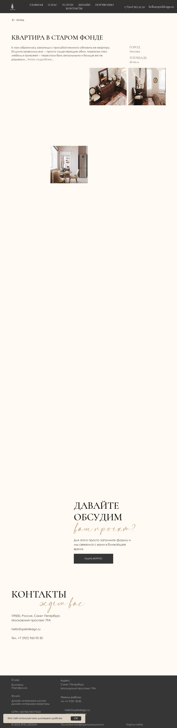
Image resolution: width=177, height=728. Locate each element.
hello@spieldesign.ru (161, 7)
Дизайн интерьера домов (28, 700)
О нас (15, 680)
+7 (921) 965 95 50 (134, 7)
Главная (36, 5)
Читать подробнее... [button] (40, 59)
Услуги (67, 5)
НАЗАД (20, 20)
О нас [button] (52, 5)
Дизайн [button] (84, 5)
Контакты (74, 8)
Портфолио (104, 5)
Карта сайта (134, 724)
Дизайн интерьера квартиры (30, 704)
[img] (15, 651)
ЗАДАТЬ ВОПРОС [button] (93, 558)
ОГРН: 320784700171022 (26, 712)
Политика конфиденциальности (82, 724)
